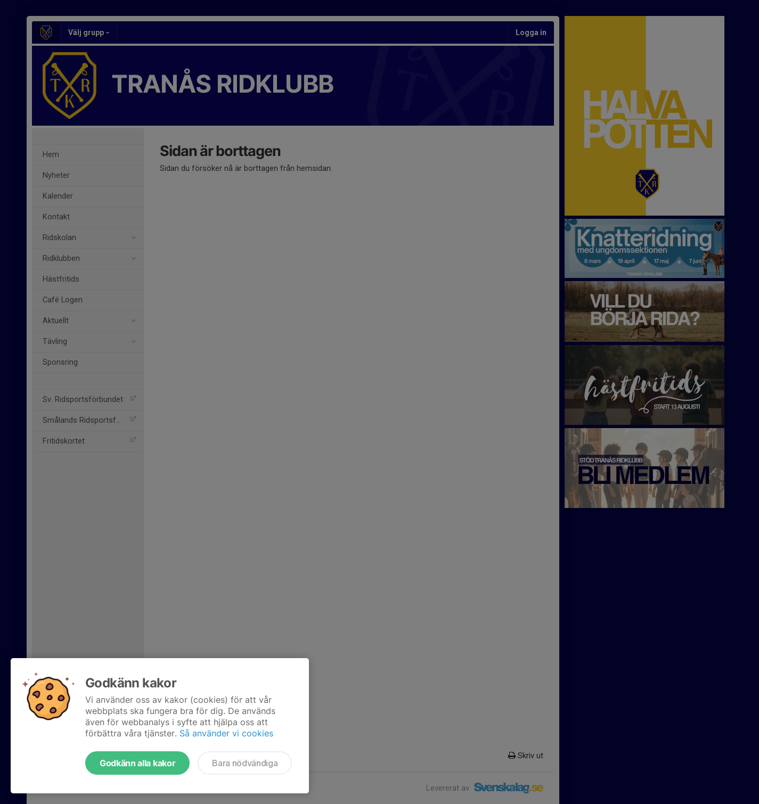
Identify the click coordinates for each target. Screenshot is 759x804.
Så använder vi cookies (226, 733)
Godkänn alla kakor (137, 763)
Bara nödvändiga (245, 763)
